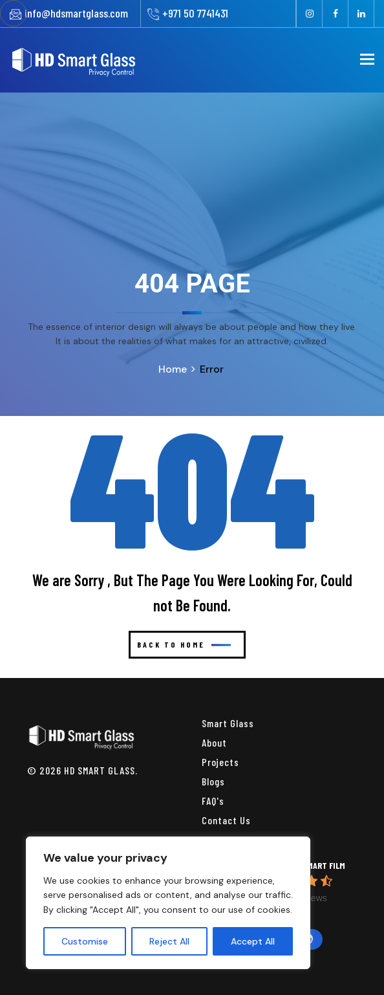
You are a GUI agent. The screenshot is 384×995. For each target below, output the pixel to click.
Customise (84, 941)
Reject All (169, 941)
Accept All (253, 941)
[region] (168, 902)
